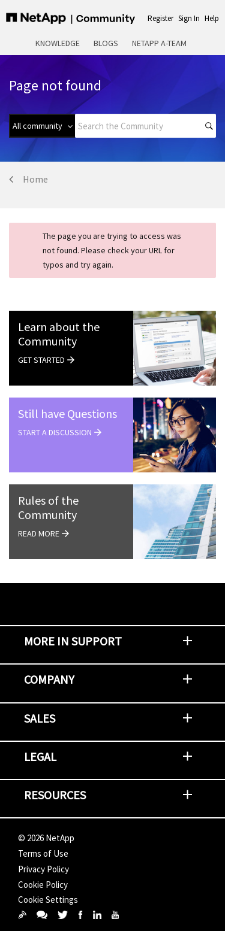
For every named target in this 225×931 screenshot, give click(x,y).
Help (212, 18)
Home (35, 179)
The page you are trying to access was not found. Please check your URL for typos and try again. (112, 250)
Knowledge (57, 43)
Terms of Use (43, 853)
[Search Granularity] (42, 126)
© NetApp (46, 838)
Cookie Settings (48, 899)
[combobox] (145, 126)
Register (160, 18)
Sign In (189, 18)
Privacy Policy (43, 869)
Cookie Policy (43, 884)
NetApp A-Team (159, 43)
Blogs (106, 43)
